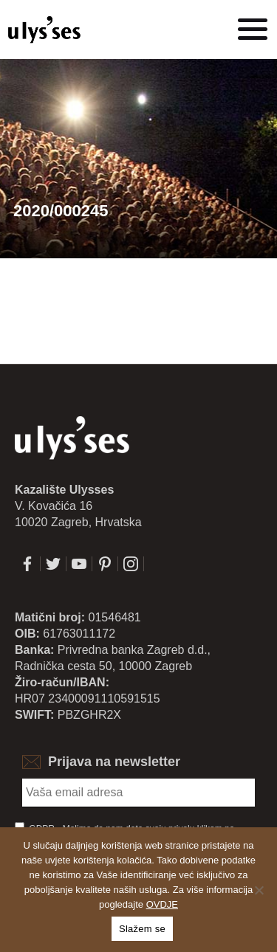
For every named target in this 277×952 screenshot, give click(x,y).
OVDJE (162, 904)
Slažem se (142, 928)
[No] (258, 890)
